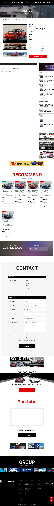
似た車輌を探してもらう (38, 56)
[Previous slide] (3, 46)
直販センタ (32, 484)
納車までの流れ (27, 490)
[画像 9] (19, 47)
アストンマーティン (22, 494)
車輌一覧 (9, 19)
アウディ (20, 493)
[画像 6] (6, 47)
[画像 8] (15, 47)
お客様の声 (26, 486)
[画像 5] (23, 44)
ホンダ (20, 498)
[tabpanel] (27, 470)
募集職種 (39, 484)
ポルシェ (16, 19)
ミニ (20, 496)
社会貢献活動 (39, 488)
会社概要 (39, 481)
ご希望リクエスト (27, 488)
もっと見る (27, 435)
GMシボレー (21, 489)
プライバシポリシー (23, 340)
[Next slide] (25, 32)
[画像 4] (19, 44)
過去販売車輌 (27, 484)
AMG (20, 484)
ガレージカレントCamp (34, 485)
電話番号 (13, 309)
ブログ (26, 485)
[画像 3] (15, 44)
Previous (14, 470)
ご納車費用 (26, 491)
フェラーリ (20, 488)
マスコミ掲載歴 (40, 486)
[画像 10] (23, 47)
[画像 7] (11, 47)
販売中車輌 (26, 481)
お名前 (11, 301)
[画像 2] (11, 44)
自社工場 (32, 481)
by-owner (26, 489)
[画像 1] (6, 44)
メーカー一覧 (12, 19)
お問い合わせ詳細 (14, 322)
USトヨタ (20, 499)
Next (40, 470)
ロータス (20, 491)
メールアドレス (13, 305)
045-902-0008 (15, 248)
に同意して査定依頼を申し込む (27, 340)
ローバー (20, 495)
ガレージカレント (5, 19)
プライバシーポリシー (41, 485)
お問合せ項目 (12, 280)
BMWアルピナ (21, 486)
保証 (25, 493)
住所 (13, 318)
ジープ (20, 490)
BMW (20, 485)
